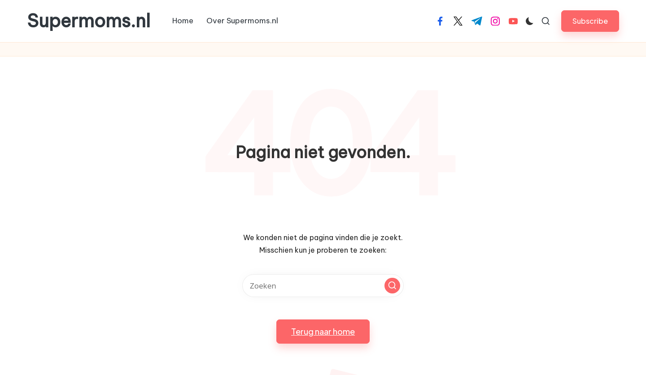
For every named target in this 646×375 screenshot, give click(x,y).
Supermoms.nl (88, 21)
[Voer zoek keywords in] (323, 285)
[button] (590, 20)
